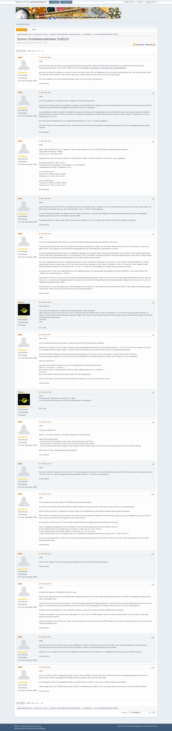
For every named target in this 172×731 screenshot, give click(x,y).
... (41, 51)
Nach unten (21, 51)
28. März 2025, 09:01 (45, 198)
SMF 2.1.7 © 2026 (19, 726)
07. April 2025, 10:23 (45, 422)
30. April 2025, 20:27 (45, 637)
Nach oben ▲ (154, 726)
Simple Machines (30, 726)
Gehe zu (124, 712)
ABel (20, 57)
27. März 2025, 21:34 (45, 141)
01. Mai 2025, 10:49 (44, 667)
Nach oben (21, 703)
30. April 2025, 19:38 (45, 583)
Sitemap (39, 726)
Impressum (121, 726)
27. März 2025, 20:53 (45, 92)
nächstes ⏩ (150, 45)
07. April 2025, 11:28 (45, 463)
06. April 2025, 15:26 (45, 334)
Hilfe (126, 726)
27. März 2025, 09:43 (45, 57)
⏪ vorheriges (138, 45)
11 (43, 51)
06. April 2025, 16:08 (45, 392)
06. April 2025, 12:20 (45, 302)
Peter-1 (21, 302)
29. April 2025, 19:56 (45, 494)
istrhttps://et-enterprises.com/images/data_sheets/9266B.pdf (104, 68)
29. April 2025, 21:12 (45, 553)
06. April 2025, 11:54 (45, 233)
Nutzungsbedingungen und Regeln (139, 726)
